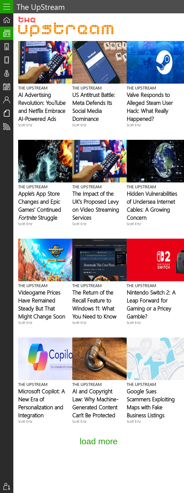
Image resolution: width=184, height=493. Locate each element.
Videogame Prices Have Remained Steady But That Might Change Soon (41, 304)
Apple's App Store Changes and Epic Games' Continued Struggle (39, 205)
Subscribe (8, 126)
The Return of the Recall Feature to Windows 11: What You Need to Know (94, 304)
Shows (8, 46)
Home (8, 20)
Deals (8, 73)
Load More (99, 441)
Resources (8, 113)
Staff (8, 100)
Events (8, 86)
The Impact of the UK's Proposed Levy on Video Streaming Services (95, 205)
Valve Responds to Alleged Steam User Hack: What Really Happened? (150, 107)
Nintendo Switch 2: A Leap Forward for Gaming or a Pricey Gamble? (151, 304)
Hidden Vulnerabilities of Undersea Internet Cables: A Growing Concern (152, 205)
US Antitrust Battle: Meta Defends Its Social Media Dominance (93, 107)
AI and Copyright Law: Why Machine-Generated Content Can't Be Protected (95, 403)
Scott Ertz (25, 125)
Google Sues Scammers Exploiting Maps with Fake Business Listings (151, 403)
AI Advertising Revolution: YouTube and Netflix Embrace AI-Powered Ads (42, 107)
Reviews (8, 60)
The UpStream (8, 33)
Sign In (8, 486)
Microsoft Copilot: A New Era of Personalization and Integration (41, 403)
